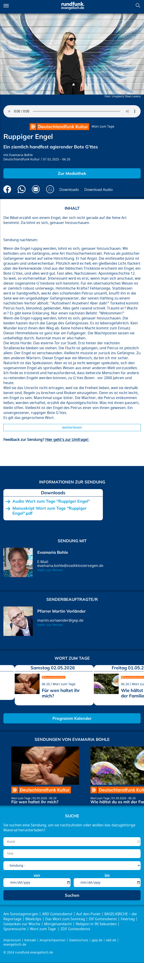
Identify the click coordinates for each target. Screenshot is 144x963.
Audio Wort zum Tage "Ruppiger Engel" (51, 501)
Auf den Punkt (88, 914)
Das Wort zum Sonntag (65, 919)
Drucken (50, 189)
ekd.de (111, 940)
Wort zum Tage (103, 126)
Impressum (12, 940)
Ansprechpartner (53, 940)
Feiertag (128, 919)
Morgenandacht (58, 924)
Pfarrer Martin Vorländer (61, 611)
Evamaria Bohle (21, 155)
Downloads (69, 190)
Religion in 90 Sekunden (96, 924)
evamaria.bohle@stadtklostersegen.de (70, 565)
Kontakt (30, 940)
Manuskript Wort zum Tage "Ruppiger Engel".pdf (49, 511)
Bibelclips (33, 919)
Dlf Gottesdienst (103, 919)
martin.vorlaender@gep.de (60, 620)
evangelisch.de (14, 944)
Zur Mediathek (72, 173)
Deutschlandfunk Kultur (21, 159)
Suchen (138, 5)
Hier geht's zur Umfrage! (67, 439)
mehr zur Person (50, 570)
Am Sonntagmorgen (20, 914)
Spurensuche (14, 929)
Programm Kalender (72, 718)
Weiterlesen (72, 427)
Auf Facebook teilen (7, 189)
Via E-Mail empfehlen (36, 189)
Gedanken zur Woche (21, 924)
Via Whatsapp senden (22, 189)
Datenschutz (78, 940)
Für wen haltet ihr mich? (61, 693)
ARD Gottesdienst (57, 914)
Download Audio (98, 190)
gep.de (97, 940)
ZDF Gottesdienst (75, 929)
